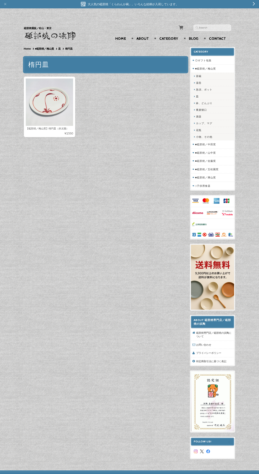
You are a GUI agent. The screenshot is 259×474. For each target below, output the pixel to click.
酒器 (200, 108)
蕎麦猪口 (202, 101)
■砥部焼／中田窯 (207, 136)
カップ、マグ (205, 115)
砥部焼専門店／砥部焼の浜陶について (214, 323)
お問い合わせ (205, 333)
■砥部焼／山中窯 (207, 144)
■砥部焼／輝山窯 (207, 169)
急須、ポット (205, 81)
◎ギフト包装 (205, 52)
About (143, 30)
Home (120, 30)
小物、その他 (205, 128)
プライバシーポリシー (210, 341)
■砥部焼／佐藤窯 (207, 152)
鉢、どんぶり (205, 94)
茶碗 (200, 68)
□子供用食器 (204, 177)
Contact (217, 30)
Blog (193, 30)
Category (168, 30)
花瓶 (200, 121)
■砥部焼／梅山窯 (44, 40)
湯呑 (200, 74)
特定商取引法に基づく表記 (213, 349)
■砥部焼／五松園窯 (208, 161)
